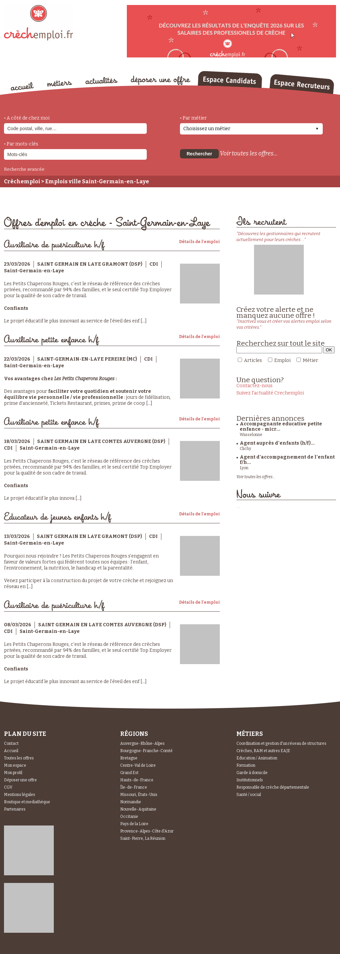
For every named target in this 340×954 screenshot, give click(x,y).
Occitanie (129, 816)
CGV (8, 787)
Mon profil (13, 772)
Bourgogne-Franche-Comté (146, 750)
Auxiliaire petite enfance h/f (51, 339)
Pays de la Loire (134, 824)
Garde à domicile (252, 772)
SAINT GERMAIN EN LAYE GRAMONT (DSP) (89, 264)
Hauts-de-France (136, 780)
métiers (59, 83)
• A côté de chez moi (26, 118)
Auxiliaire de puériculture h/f (54, 244)
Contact (11, 743)
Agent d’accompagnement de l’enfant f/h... (287, 459)
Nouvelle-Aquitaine (138, 809)
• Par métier (193, 118)
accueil (22, 86)
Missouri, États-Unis (138, 794)
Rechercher (199, 153)
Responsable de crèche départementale (272, 787)
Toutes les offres (19, 758)
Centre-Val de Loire (138, 765)
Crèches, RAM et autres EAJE (263, 750)
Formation (245, 765)
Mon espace (15, 765)
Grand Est (129, 772)
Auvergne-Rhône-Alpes (142, 743)
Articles (253, 360)
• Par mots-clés (21, 144)
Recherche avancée (24, 169)
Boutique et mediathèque (27, 802)
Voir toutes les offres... (249, 153)
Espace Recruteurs (301, 84)
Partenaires (15, 809)
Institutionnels (249, 780)
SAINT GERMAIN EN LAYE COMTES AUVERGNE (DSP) (101, 441)
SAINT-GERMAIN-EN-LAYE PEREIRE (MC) (87, 359)
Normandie (130, 802)
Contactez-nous (254, 386)
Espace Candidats (229, 79)
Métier (310, 360)
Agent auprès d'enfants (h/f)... (277, 443)
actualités (101, 80)
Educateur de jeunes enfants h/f (57, 517)
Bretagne (128, 758)
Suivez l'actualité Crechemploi (270, 393)
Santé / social (248, 794)
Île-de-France (133, 787)
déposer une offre (161, 80)
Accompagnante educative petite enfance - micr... (281, 426)
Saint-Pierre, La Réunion (142, 838)
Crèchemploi (22, 181)
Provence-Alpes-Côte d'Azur (147, 831)
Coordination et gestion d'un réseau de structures (281, 743)
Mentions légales (19, 794)
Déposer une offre (20, 780)
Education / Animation (256, 758)
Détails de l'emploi (199, 241)
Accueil (11, 750)
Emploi (282, 360)
